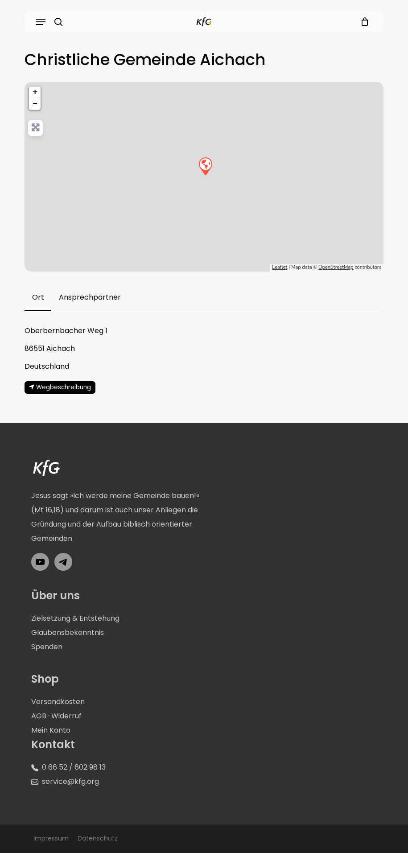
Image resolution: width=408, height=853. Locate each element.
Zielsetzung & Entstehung (75, 618)
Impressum (51, 838)
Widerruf (66, 716)
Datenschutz (98, 838)
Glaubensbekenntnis (67, 632)
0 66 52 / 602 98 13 (74, 767)
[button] (40, 21)
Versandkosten (58, 701)
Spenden (46, 647)
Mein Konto (50, 730)
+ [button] (35, 92)
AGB (38, 716)
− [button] (35, 104)
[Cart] (362, 21)
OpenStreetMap (336, 267)
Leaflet (279, 267)
